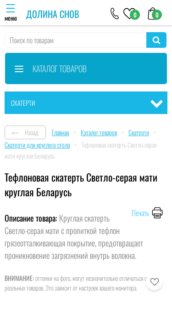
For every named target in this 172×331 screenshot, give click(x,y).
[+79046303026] (115, 13)
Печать (140, 212)
